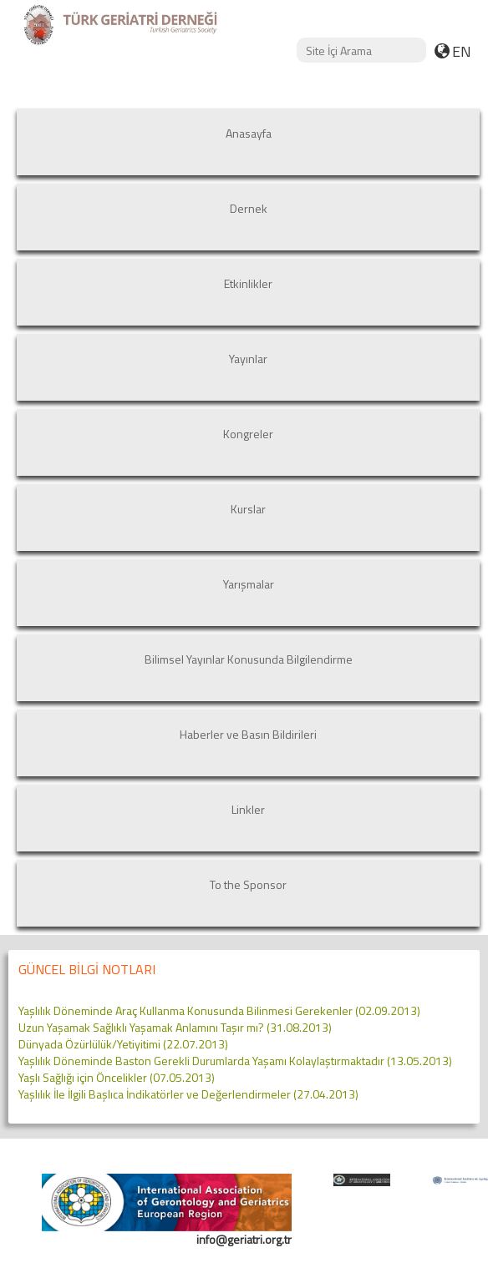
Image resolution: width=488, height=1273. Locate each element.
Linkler (248, 809)
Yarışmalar (248, 584)
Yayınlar (248, 358)
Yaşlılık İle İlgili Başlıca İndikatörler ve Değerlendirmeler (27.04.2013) (188, 1094)
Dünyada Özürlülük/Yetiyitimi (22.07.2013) (123, 1044)
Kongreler (248, 433)
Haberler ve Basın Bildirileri (248, 734)
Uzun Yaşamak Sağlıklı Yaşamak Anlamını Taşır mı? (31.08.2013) (175, 1027)
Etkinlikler (248, 283)
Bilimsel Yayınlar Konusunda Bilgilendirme (249, 659)
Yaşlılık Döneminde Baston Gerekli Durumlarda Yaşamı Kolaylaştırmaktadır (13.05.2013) (235, 1060)
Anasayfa (249, 133)
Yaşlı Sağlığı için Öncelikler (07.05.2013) (116, 1077)
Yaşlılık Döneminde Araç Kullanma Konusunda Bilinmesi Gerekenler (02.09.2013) (219, 1010)
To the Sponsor (248, 884)
